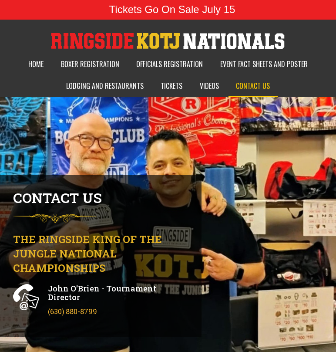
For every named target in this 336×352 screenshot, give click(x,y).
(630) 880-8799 (72, 311)
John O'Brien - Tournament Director (102, 292)
